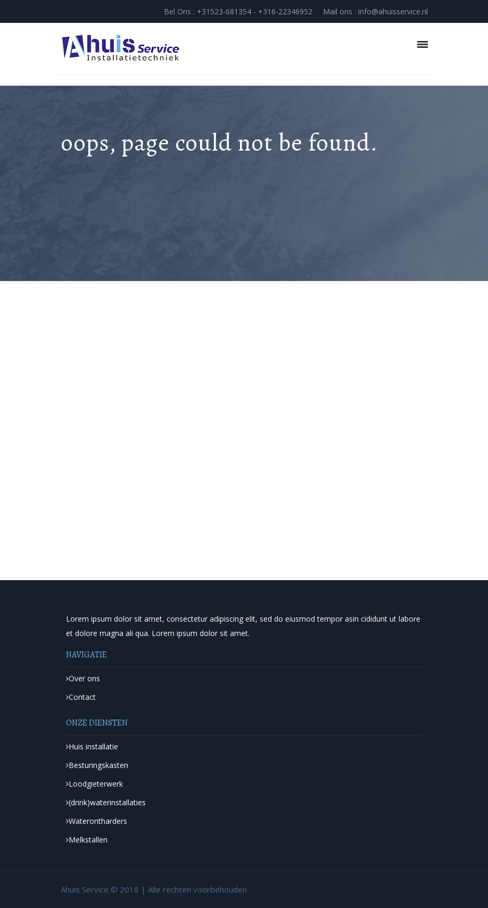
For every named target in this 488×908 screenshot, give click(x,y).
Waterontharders (96, 821)
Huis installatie (92, 746)
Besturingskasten (97, 765)
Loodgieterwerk (94, 784)
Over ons (83, 678)
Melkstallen (86, 840)
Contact (81, 697)
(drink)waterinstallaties (106, 802)
